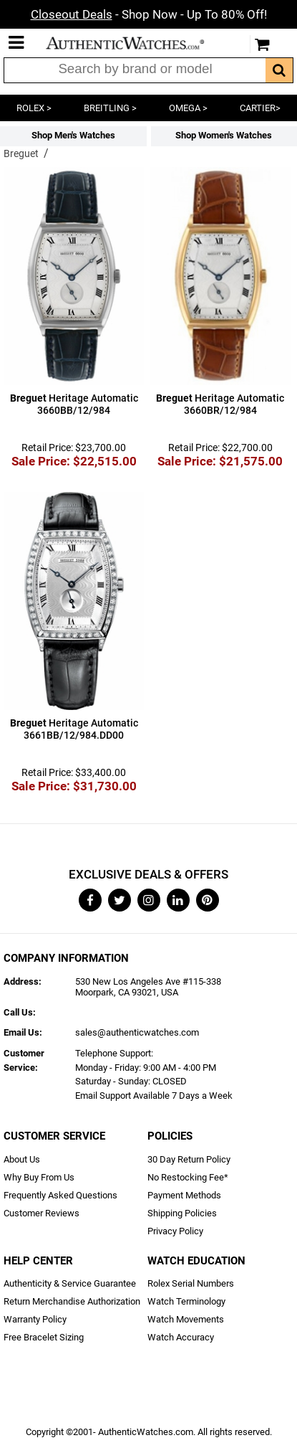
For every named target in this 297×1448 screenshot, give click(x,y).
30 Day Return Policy (188, 1159)
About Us (22, 1159)
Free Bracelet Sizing (44, 1337)
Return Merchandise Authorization (72, 1301)
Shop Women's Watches (223, 135)
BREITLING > (110, 108)
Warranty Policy (35, 1319)
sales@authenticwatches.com (137, 1032)
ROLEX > (34, 108)
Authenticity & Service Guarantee (70, 1283)
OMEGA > (188, 108)
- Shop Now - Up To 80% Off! (149, 14)
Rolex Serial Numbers (190, 1283)
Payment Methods (184, 1195)
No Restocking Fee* (187, 1177)
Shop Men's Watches (73, 135)
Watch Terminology (186, 1301)
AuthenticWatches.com (134, 43)
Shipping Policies (182, 1213)
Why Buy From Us (39, 1177)
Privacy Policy (175, 1231)
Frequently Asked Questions (60, 1195)
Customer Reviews (41, 1213)
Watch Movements (185, 1319)
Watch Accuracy (180, 1337)
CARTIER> (260, 108)
